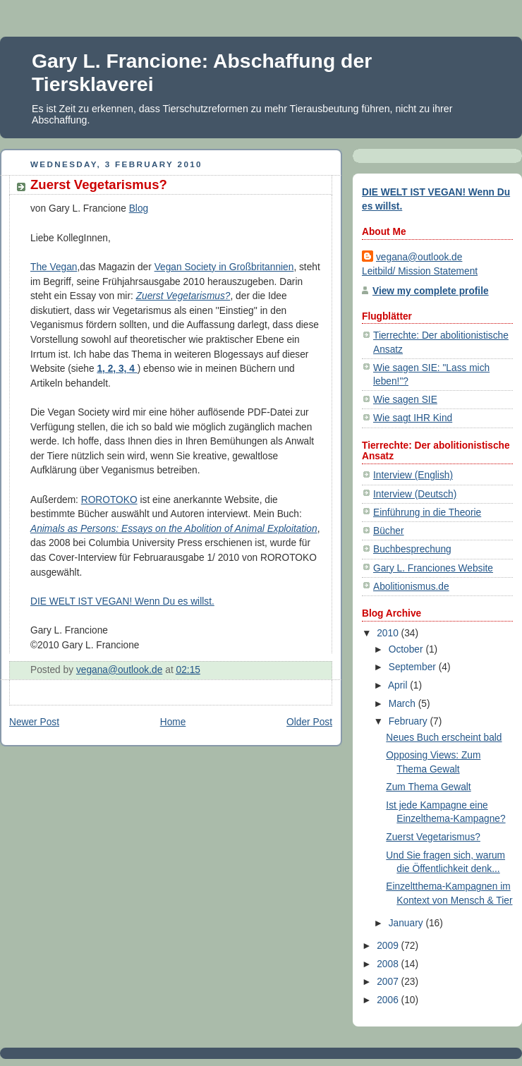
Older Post (309, 722)
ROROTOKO (109, 500)
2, (110, 368)
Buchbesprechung (412, 549)
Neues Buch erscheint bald (444, 737)
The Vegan (53, 267)
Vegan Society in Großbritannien (224, 267)
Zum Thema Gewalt (428, 787)
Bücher (388, 531)
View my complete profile (430, 291)
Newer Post (34, 722)
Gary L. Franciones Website (433, 568)
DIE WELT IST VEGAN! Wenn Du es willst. (122, 601)
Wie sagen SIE (405, 399)
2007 (389, 981)
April (399, 685)
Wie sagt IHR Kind (412, 418)
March (403, 703)
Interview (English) (413, 475)
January (407, 923)
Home (173, 722)
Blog (139, 208)
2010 (389, 633)
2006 (389, 1000)
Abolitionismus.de (411, 586)
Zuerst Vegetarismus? (183, 296)
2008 (389, 964)
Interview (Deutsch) (414, 494)
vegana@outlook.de (419, 257)
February (409, 721)
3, (121, 368)
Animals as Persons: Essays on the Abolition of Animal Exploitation (173, 528)
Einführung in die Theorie (427, 512)
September (414, 667)
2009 (389, 945)
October (407, 649)
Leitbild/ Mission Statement (420, 271)
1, (100, 368)
